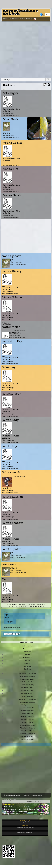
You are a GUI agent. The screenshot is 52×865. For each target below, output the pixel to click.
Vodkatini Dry (12, 341)
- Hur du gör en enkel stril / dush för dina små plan (20, 809)
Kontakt (5, 18)
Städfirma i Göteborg (27, 736)
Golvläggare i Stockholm (27, 699)
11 (26, 606)
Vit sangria (11, 93)
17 (41, 606)
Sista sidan (41, 604)
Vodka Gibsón (12, 195)
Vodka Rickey (12, 271)
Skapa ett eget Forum (9, 800)
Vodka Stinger (12, 297)
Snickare (27, 663)
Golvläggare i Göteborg (27, 702)
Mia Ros (6, 488)
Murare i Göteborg (27, 711)
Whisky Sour (11, 393)
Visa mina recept (8, 113)
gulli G (6, 132)
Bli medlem (8, 627)
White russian (12, 472)
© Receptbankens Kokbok (12, 795)
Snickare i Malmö (27, 722)
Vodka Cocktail (13, 142)
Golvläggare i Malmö (27, 705)
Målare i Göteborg (27, 693)
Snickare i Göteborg (27, 719)
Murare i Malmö (27, 713)
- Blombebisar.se (8, 804)
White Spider (11, 549)
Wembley (9, 367)
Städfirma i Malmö (27, 739)
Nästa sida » (32, 604)
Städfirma (27, 669)
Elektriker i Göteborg (27, 685)
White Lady (10, 420)
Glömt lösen (16, 627)
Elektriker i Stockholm (27, 682)
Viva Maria (11, 119)
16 (38, 606)
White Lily (9, 446)
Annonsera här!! (34, 802)
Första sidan (11, 604)
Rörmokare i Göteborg (27, 728)
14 (33, 606)
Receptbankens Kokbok (20, 12)
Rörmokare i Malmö (27, 731)
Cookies (26, 795)
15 (36, 606)
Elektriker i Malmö (27, 688)
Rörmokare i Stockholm (27, 725)
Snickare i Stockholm (27, 716)
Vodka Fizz (10, 169)
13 (31, 606)
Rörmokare (27, 666)
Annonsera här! (26, 642)
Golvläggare (27, 657)
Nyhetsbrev (29, 18)
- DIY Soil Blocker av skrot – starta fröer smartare (20, 807)
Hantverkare (27, 649)
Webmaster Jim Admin (11, 110)
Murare (27, 660)
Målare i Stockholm (27, 690)
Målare (27, 654)
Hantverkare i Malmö (27, 679)
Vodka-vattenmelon (11, 325)
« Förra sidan (20, 604)
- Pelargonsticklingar (10, 814)
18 (43, 606)
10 (23, 606)
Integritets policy (37, 795)
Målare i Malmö (27, 696)
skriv (10, 18)
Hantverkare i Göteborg (27, 676)
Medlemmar (15, 18)
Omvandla (22, 18)
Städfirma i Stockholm (27, 734)
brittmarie (15, 332)
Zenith (6, 579)
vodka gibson (11, 256)
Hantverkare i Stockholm (27, 673)
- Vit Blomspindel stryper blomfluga (15, 811)
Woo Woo (9, 564)
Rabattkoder (12, 633)
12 (28, 606)
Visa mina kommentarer (11, 115)
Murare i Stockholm (27, 708)
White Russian (12, 496)
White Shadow (12, 522)
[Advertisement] (26, 49)
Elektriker (27, 652)
